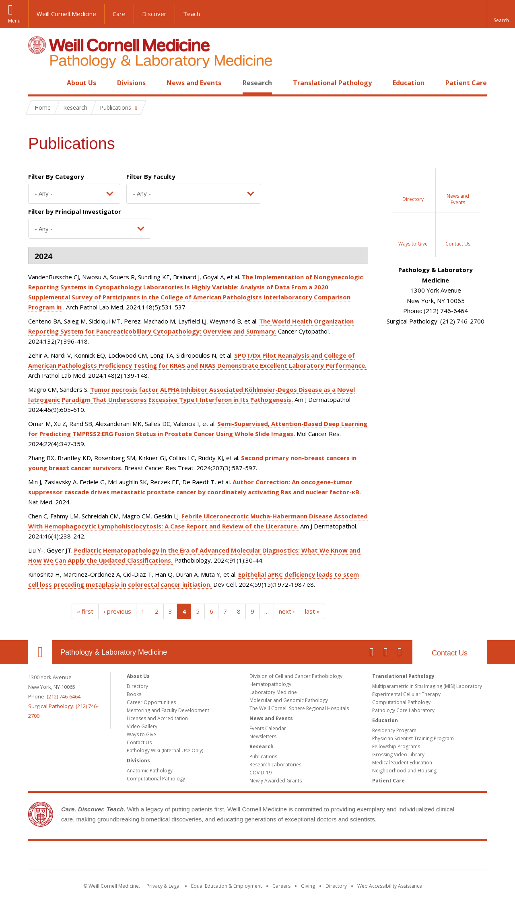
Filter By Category (56, 176)
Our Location (40, 652)
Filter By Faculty (150, 176)
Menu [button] (14, 20)
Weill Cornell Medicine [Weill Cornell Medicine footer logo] (257, 857)
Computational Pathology (156, 778)
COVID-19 (260, 772)
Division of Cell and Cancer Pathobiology (295, 676)
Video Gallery (142, 726)
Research (257, 82)
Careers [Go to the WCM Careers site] (281, 885)
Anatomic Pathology (150, 770)
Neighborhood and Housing (404, 770)
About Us (81, 82)
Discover (154, 14)
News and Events (194, 82)
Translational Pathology (332, 82)
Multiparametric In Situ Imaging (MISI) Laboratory (427, 686)
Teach (191, 14)
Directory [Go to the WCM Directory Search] (336, 885)
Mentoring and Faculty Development (168, 710)
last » (312, 611)
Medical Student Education (402, 762)
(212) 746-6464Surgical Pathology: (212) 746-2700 (63, 706)
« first (85, 611)
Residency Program (394, 730)
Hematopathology (270, 684)
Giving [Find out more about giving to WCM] (308, 885)
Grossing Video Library (398, 754)
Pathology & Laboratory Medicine (113, 652)
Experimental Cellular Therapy (406, 694)
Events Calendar (267, 728)
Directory (137, 686)
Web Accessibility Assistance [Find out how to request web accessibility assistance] (389, 885)
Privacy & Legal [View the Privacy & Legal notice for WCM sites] (163, 885)
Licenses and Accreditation (157, 718)
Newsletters (262, 736)
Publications (263, 756)
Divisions (131, 82)
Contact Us (450, 653)
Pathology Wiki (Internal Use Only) (165, 750)
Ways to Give (141, 734)
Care (119, 14)
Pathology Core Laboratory (403, 710)
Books (134, 694)
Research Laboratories (275, 764)
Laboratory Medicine (273, 692)
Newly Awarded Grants (275, 780)
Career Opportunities (151, 702)
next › (287, 611)
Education (408, 82)
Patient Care (466, 82)
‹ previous (117, 611)
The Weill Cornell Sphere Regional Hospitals (299, 708)
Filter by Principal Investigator (74, 211)
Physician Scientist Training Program (413, 738)
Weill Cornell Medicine (66, 14)
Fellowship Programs (396, 746)
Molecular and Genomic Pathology (288, 700)
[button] (501, 14)
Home (37, 83)
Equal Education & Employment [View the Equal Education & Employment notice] (226, 885)
